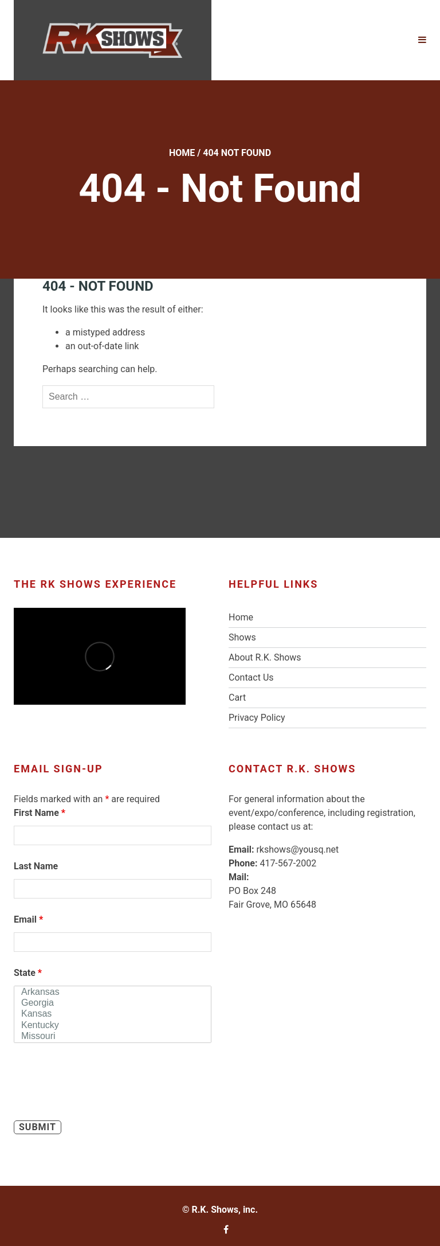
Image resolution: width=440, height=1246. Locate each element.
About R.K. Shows (265, 657)
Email (28, 919)
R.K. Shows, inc (223, 1209)
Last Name (36, 866)
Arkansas (112, 992)
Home (182, 152)
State (28, 972)
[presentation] (101, 1083)
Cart (237, 697)
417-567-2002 (288, 863)
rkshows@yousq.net (297, 849)
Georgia (112, 1003)
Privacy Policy (257, 717)
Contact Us (251, 677)
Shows (242, 637)
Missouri (112, 1036)
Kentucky (112, 1025)
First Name (39, 812)
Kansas (112, 1014)
